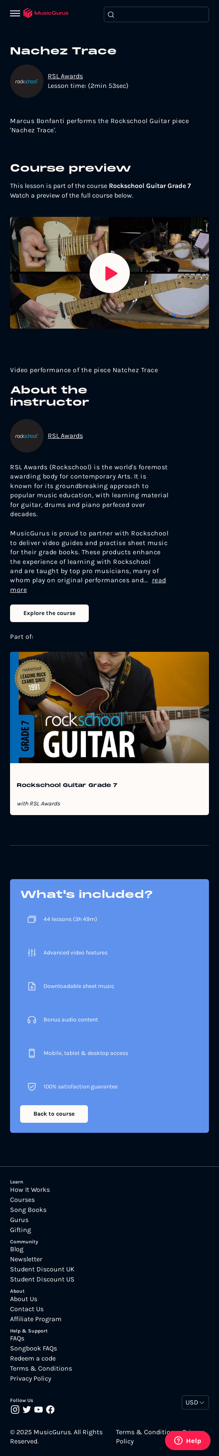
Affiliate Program (36, 1319)
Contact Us (27, 1309)
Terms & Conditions (41, 1368)
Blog (16, 1249)
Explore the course (49, 613)
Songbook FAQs (33, 1348)
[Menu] (16, 14)
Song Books (28, 1209)
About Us (23, 1299)
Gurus (19, 1220)
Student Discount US (42, 1279)
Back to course (54, 1113)
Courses (22, 1199)
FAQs (17, 1338)
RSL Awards (65, 76)
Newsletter (26, 1259)
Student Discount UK (42, 1269)
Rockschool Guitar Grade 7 (67, 786)
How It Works (30, 1189)
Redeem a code (33, 1358)
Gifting (20, 1230)
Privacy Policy (30, 1378)
